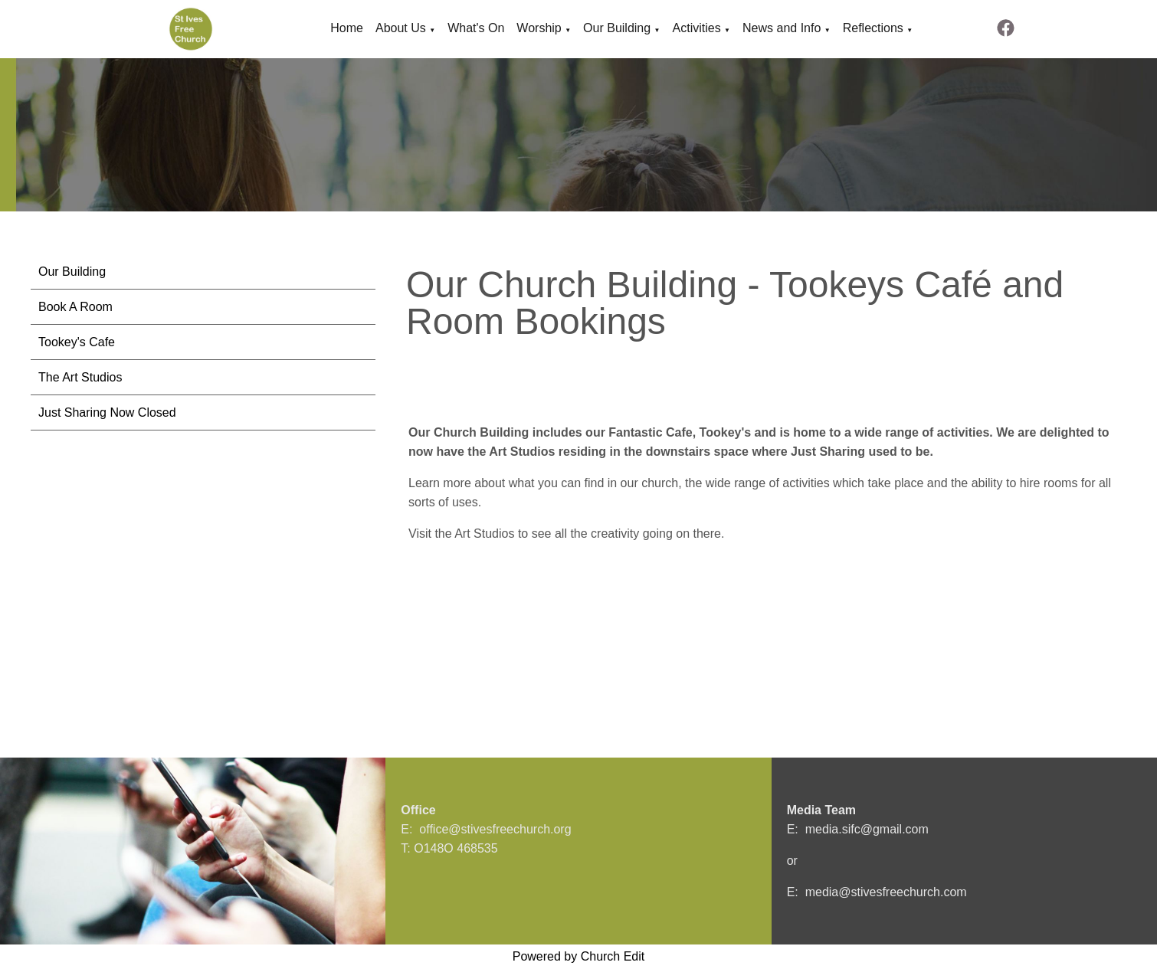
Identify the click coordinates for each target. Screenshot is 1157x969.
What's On (475, 27)
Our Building (617, 27)
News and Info (781, 27)
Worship (538, 27)
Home (346, 27)
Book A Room (75, 306)
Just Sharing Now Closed (107, 412)
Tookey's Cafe (76, 342)
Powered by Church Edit (579, 956)
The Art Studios (80, 377)
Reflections (873, 27)
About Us (400, 27)
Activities (697, 27)
